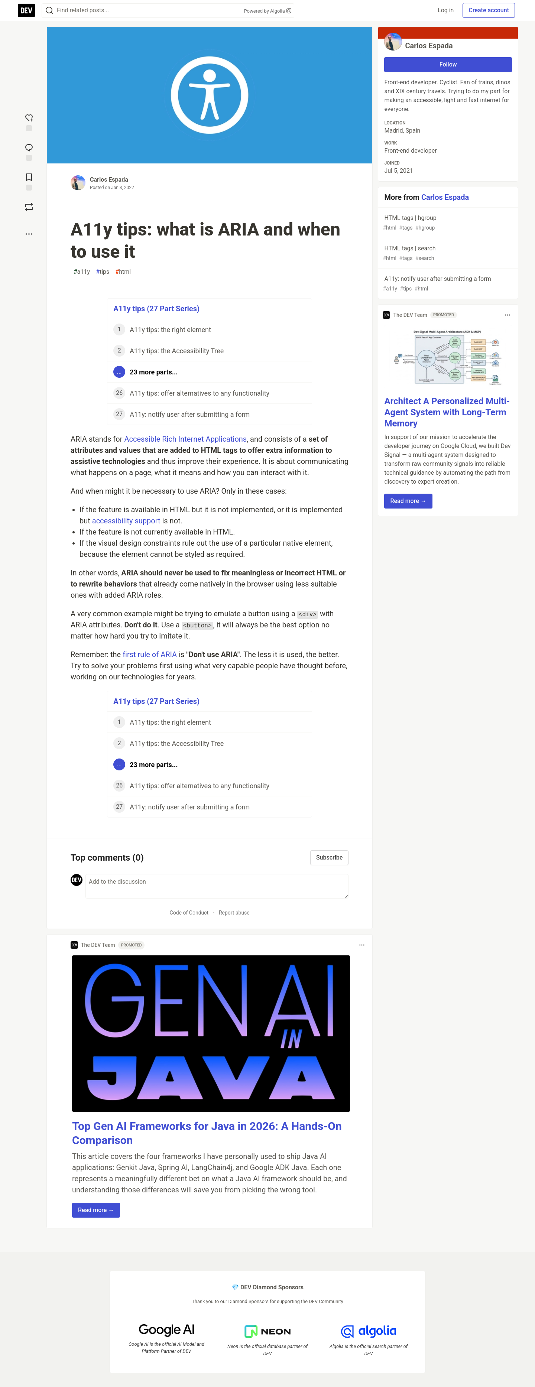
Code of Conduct (189, 913)
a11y (82, 271)
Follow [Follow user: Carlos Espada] (448, 64)
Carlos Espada (109, 179)
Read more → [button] (96, 1210)
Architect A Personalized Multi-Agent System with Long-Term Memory (447, 412)
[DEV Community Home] (26, 10)
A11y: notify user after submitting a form (447, 284)
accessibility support (126, 520)
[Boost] (29, 207)
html (123, 271)
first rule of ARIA (150, 654)
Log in (446, 10)
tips (102, 271)
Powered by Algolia (267, 11)
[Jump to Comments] (29, 151)
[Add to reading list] (29, 181)
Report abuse (234, 913)
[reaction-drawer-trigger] (29, 122)
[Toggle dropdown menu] (362, 945)
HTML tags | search (447, 253)
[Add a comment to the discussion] (217, 886)
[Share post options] (29, 234)
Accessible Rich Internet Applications (185, 439)
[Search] (49, 10)
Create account (488, 10)
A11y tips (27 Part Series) (156, 308)
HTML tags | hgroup (447, 223)
